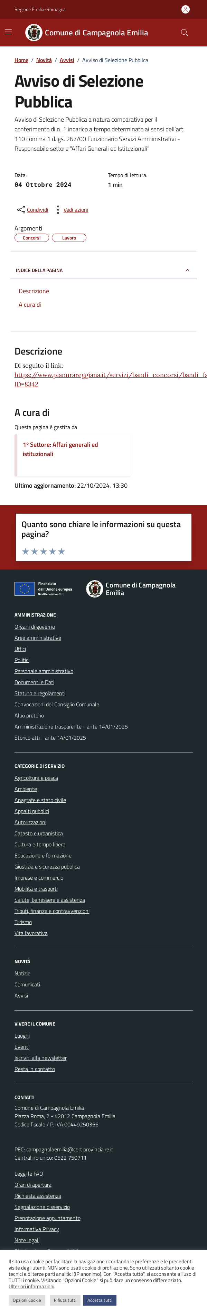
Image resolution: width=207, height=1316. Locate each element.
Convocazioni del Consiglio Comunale (57, 704)
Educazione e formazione (43, 855)
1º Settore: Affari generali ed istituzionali (60, 449)
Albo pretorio (29, 715)
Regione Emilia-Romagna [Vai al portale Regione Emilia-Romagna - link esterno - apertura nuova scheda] (40, 9)
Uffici (20, 649)
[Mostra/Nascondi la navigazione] (8, 32)
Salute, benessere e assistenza (50, 900)
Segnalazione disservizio (42, 1207)
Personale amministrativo (44, 671)
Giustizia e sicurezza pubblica (47, 866)
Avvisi (21, 995)
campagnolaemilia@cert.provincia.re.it (69, 1149)
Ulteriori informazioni (31, 1286)
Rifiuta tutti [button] (65, 1300)
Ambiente (26, 789)
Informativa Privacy (37, 1229)
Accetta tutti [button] (99, 1300)
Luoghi (22, 1035)
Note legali (27, 1240)
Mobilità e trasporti (36, 888)
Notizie (22, 973)
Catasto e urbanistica (39, 833)
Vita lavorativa (31, 933)
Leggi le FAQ (29, 1173)
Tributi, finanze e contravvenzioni (52, 911)
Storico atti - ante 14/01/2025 (50, 737)
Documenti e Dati (34, 682)
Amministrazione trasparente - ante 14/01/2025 (71, 726)
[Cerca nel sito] (184, 32)
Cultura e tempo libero (40, 844)
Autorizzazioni (30, 822)
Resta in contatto (35, 1069)
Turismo (23, 922)
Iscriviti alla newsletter (41, 1058)
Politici (22, 660)
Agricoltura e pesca (36, 778)
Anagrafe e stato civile (40, 800)
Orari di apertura (33, 1184)
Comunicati (27, 984)
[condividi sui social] (32, 209)
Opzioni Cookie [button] (27, 1300)
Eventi (22, 1047)
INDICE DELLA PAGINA (103, 270)
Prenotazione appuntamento (48, 1218)
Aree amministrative (38, 638)
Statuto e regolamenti (40, 693)
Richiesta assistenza (38, 1196)
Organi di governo (35, 626)
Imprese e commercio (39, 877)
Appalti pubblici (32, 811)
